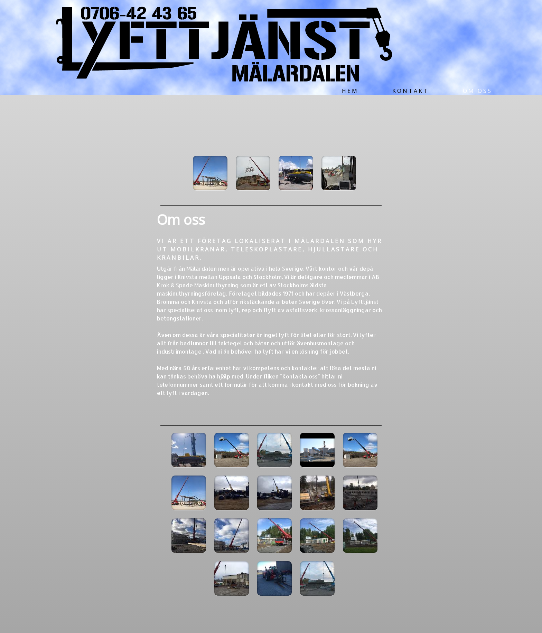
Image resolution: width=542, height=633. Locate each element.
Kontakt (410, 91)
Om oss (477, 91)
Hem (350, 91)
